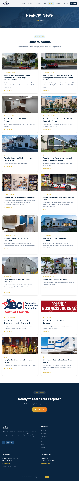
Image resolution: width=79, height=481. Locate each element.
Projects (37, 3)
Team (44, 3)
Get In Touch (39, 409)
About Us (43, 430)
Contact (73, 3)
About (30, 3)
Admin (43, 447)
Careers (65, 3)
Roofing (58, 3)
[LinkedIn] (3, 442)
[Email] (12, 442)
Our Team (44, 436)
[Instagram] (8, 442)
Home (23, 3)
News (50, 3)
